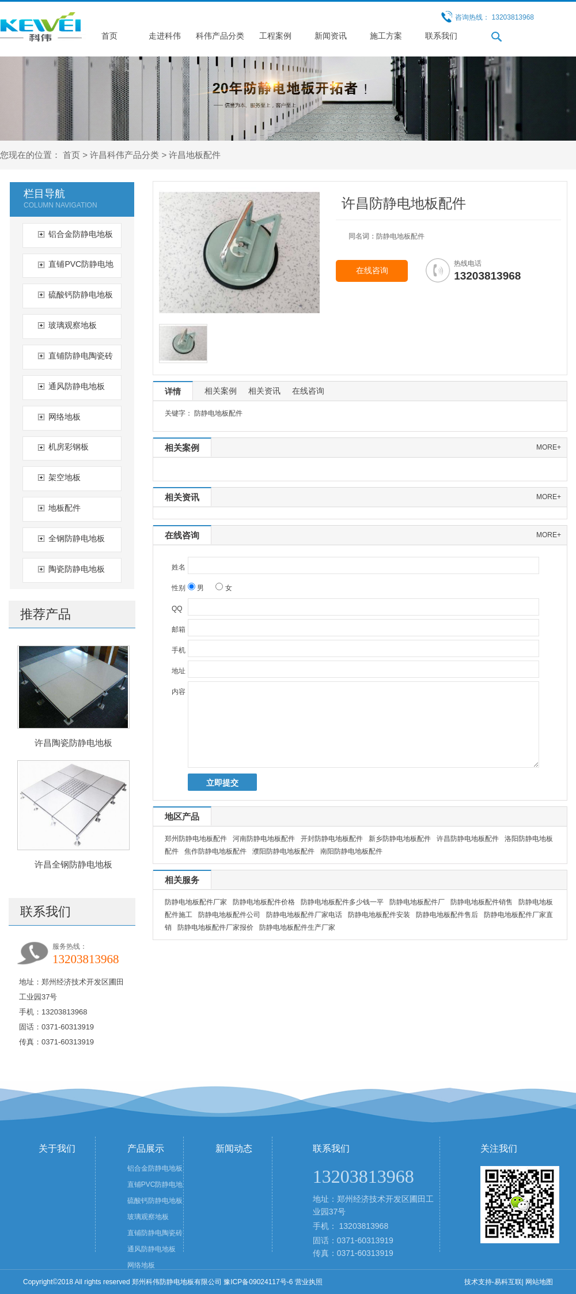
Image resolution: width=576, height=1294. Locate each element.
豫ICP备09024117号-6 (258, 1282)
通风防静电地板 (76, 386)
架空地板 (64, 477)
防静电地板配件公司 (229, 915)
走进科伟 (165, 35)
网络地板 (64, 416)
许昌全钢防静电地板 (73, 864)
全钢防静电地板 (76, 538)
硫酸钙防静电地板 (80, 294)
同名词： (362, 236)
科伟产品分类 (220, 35)
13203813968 (364, 1226)
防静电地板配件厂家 (196, 902)
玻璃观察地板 (72, 325)
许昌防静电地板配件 (468, 839)
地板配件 (64, 507)
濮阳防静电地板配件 (283, 851)
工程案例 (275, 35)
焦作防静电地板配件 (215, 851)
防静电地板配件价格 (264, 902)
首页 (109, 35)
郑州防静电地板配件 (196, 839)
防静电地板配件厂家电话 (304, 915)
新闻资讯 (330, 35)
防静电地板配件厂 (417, 902)
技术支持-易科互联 (493, 1282)
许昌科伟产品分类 (124, 155)
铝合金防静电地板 (80, 234)
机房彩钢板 (68, 446)
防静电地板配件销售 (481, 902)
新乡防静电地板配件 (400, 839)
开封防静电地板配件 (332, 839)
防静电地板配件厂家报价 (215, 927)
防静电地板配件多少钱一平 (342, 902)
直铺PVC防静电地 (80, 264)
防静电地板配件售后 (447, 915)
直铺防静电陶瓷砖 (80, 355)
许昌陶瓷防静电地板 (73, 743)
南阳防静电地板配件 (351, 851)
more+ (548, 447)
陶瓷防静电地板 (76, 569)
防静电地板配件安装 (379, 915)
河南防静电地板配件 (264, 839)
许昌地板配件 (195, 155)
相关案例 (220, 390)
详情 (173, 391)
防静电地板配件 (218, 413)
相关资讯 (264, 390)
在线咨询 (372, 270)
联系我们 (441, 35)
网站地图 (539, 1282)
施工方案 (386, 35)
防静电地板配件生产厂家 (297, 927)
